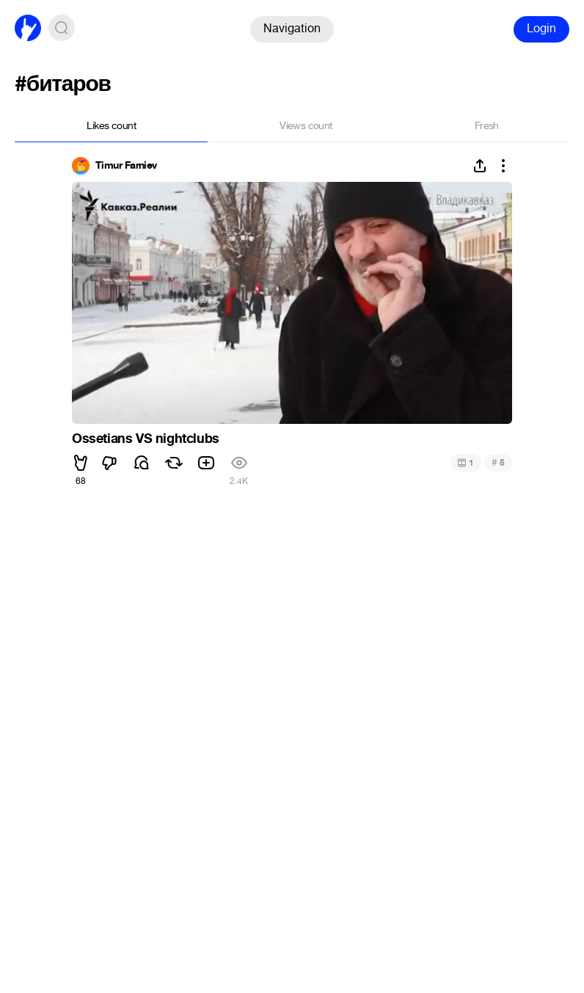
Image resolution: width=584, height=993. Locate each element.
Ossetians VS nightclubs (145, 438)
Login (541, 28)
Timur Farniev (126, 166)
